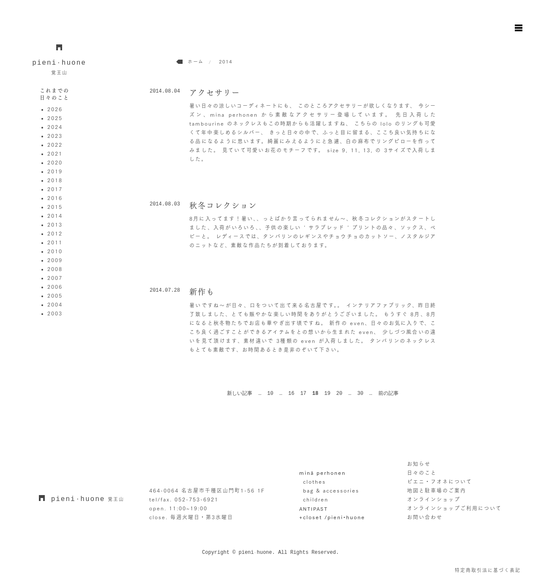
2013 (55, 224)
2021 (55, 153)
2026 (55, 109)
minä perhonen (322, 472)
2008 (55, 268)
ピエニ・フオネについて (439, 481)
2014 (55, 215)
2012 (55, 233)
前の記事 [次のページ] (388, 394)
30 (360, 394)
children (315, 499)
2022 (55, 144)
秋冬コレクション (223, 205)
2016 (55, 197)
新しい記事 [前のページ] (239, 394)
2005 (55, 295)
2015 (55, 206)
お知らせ (419, 463)
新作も (202, 292)
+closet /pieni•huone (332, 517)
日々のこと (422, 472)
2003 (55, 313)
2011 (55, 242)
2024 (55, 126)
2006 (55, 286)
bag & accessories (331, 490)
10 (270, 394)
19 (327, 394)
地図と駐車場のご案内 (436, 490)
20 (339, 394)
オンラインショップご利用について (454, 508)
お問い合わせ (425, 517)
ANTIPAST (313, 508)
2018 (55, 180)
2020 (55, 162)
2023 (55, 135)
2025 (55, 117)
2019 (55, 171)
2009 (55, 260)
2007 (55, 277)
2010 (55, 251)
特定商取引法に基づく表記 (488, 570)
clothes (314, 481)
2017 (55, 189)
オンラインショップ (433, 499)
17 (303, 394)
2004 (55, 304)
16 (291, 394)
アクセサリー (214, 92)
